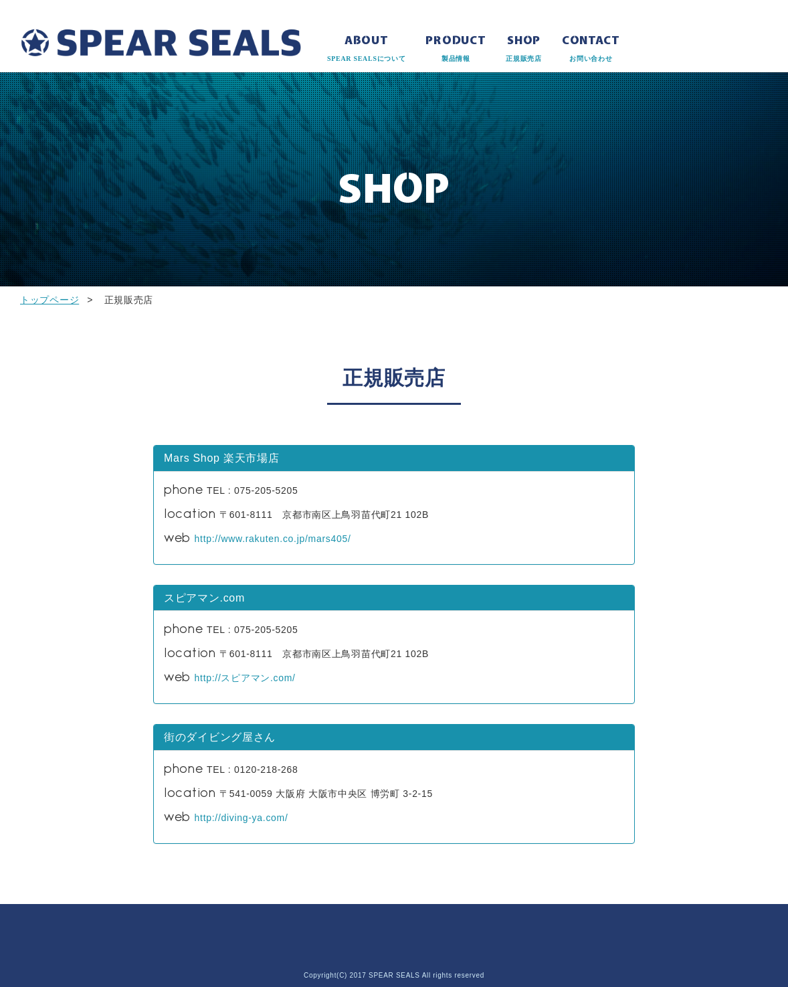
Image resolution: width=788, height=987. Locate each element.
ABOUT (366, 49)
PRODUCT (455, 49)
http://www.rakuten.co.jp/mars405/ (273, 538)
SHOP (524, 49)
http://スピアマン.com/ (245, 677)
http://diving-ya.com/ (241, 817)
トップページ (49, 299)
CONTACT (591, 49)
